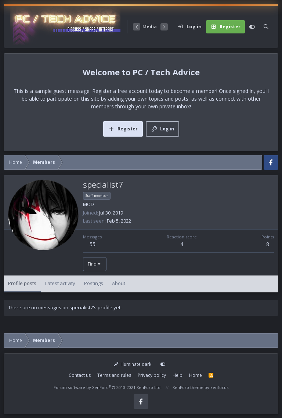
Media (149, 27)
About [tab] (118, 283)
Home (195, 375)
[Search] (266, 26)
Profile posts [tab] (22, 283)
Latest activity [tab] (60, 283)
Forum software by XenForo (108, 387)
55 (92, 244)
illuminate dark (133, 364)
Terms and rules (114, 375)
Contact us (80, 375)
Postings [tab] (93, 283)
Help (177, 375)
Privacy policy (152, 375)
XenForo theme (188, 387)
